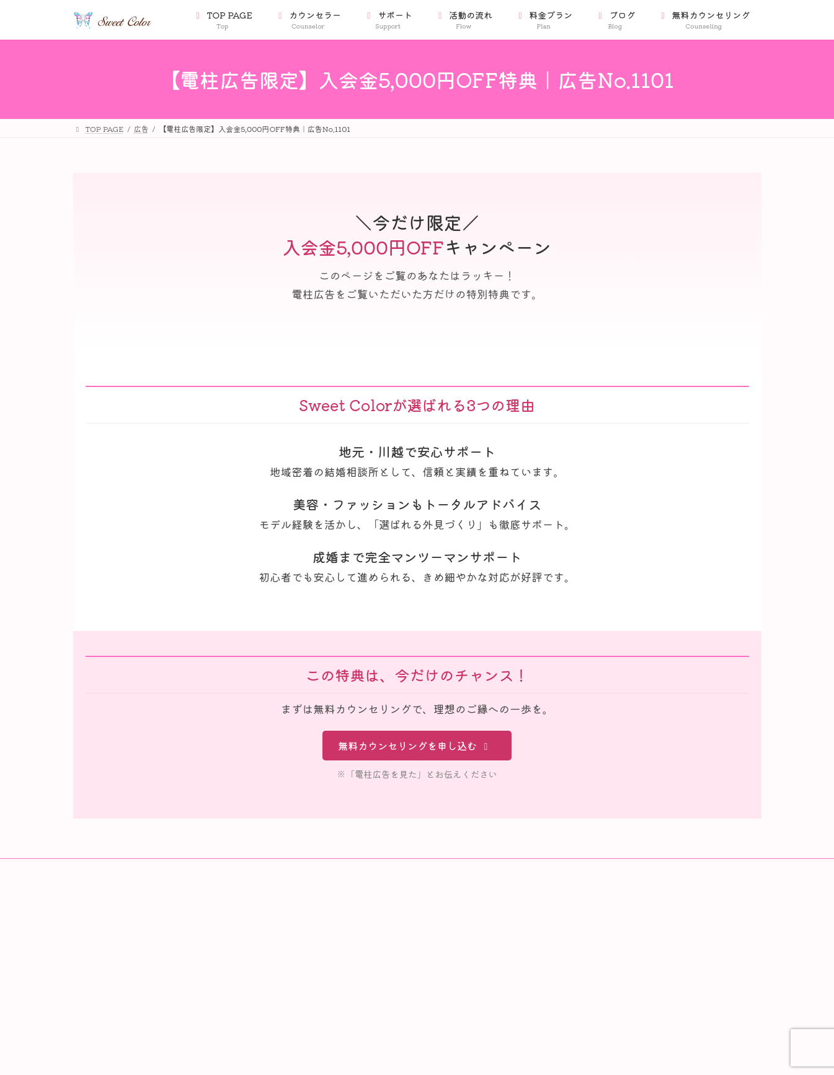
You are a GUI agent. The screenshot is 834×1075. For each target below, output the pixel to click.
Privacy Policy (114, 983)
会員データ (105, 940)
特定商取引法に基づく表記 (131, 961)
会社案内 (102, 918)
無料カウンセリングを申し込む (415, 745)
